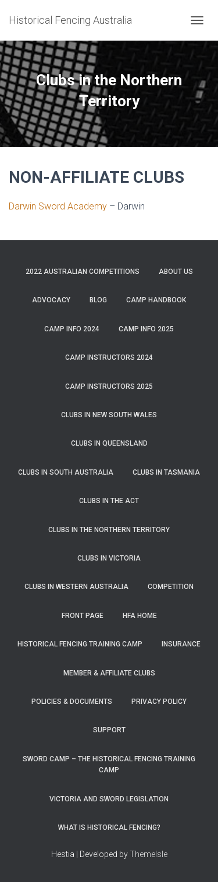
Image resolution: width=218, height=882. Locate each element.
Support (109, 730)
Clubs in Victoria (109, 558)
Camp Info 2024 (71, 329)
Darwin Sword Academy (58, 206)
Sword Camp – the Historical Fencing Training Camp (109, 764)
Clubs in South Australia (65, 472)
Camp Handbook (156, 300)
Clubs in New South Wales (109, 415)
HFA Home (140, 616)
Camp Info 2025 (146, 329)
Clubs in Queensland (109, 443)
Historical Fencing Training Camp (79, 644)
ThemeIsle (148, 854)
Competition (171, 587)
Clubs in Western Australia (76, 587)
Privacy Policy (159, 701)
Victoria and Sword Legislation (109, 799)
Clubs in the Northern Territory (109, 530)
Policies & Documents (71, 701)
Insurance (181, 644)
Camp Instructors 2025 (109, 386)
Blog (98, 300)
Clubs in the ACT (109, 501)
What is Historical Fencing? (109, 827)
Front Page (82, 616)
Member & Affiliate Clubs (109, 673)
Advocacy (51, 300)
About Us (176, 272)
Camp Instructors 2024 (109, 357)
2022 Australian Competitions (83, 272)
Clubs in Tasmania (166, 472)
